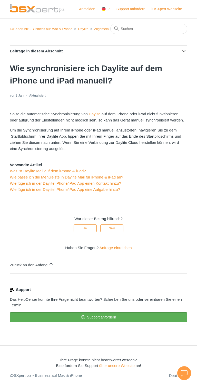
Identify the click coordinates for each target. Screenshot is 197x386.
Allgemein (101, 29)
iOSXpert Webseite (167, 9)
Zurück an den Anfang (32, 264)
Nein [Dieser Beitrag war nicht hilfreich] (112, 228)
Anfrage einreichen (116, 248)
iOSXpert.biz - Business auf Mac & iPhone (41, 29)
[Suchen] (148, 29)
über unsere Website (117, 365)
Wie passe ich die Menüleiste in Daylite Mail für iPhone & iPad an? (66, 177)
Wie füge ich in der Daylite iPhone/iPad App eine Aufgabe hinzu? (65, 189)
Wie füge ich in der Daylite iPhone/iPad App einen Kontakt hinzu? (65, 183)
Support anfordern (130, 9)
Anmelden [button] (87, 9)
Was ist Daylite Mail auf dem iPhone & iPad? (48, 171)
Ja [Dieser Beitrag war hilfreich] (85, 228)
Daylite (83, 29)
